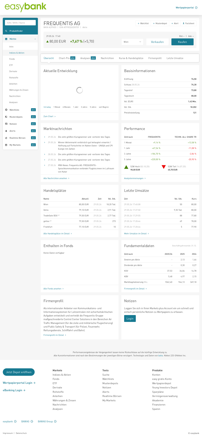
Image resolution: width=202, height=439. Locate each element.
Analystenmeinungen (135, 178)
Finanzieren (158, 404)
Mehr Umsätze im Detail (136, 233)
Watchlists (108, 378)
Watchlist (143, 23)
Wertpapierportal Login (19, 382)
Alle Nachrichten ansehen (56, 178)
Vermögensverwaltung (165, 395)
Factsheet (188, 23)
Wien (45, 204)
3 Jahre (84, 106)
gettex (47, 221)
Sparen (156, 408)
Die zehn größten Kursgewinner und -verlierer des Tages (84, 136)
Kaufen (182, 42)
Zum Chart (49, 116)
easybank (10, 421)
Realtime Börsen (111, 395)
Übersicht (49, 58)
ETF (11, 65)
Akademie (158, 400)
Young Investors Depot (164, 387)
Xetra (45, 209)
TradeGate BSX (51, 215)
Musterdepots (110, 383)
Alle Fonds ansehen (53, 288)
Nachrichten (14, 96)
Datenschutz (21, 433)
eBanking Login (14, 390)
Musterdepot (160, 23)
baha (160, 355)
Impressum (8, 433)
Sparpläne (158, 391)
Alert (174, 23)
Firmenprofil (155, 58)
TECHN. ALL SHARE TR (185, 136)
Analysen (13, 102)
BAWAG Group (47, 421)
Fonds (12, 58)
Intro (11, 46)
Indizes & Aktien (16, 52)
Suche (105, 374)
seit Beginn (104, 106)
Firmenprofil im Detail (135, 288)
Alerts (105, 391)
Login (130, 318)
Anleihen (13, 83)
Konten (156, 374)
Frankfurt (47, 226)
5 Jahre (93, 106)
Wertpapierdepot (161, 383)
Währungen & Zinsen (18, 89)
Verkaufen (157, 42)
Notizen (106, 387)
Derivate (13, 71)
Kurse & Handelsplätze (131, 58)
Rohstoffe (13, 77)
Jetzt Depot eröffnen (18, 372)
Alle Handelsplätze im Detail (57, 233)
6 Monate (66, 106)
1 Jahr (75, 106)
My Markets (109, 400)
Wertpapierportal (187, 7)
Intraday (47, 106)
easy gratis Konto (162, 378)
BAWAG (27, 421)
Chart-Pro (67, 58)
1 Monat (56, 106)
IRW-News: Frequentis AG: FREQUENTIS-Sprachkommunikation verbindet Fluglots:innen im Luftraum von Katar (86, 168)
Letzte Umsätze (175, 58)
